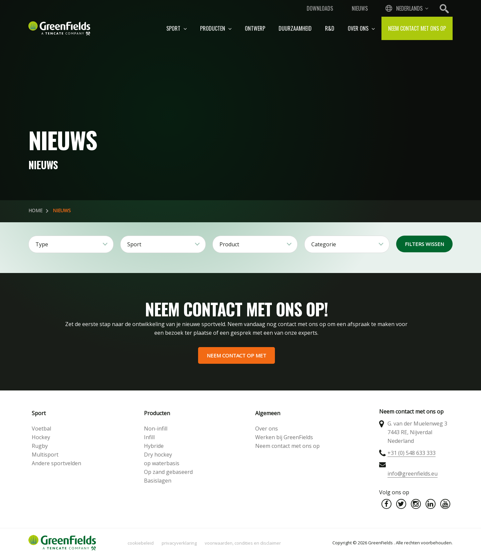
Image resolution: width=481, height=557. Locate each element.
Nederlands (409, 8)
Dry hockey (158, 454)
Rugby (40, 446)
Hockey (41, 437)
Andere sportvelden (56, 463)
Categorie (323, 244)
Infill (149, 437)
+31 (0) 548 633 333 (411, 453)
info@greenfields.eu (412, 473)
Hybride (154, 446)
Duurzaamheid (295, 28)
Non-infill (155, 428)
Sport (176, 28)
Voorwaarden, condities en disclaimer (243, 543)
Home (35, 210)
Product (229, 244)
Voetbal (41, 428)
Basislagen (157, 480)
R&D (329, 28)
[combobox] (406, 8)
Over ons (361, 28)
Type (41, 244)
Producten (215, 28)
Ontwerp (255, 28)
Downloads (320, 8)
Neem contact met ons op (417, 28)
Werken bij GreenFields (284, 437)
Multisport (45, 454)
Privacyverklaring (179, 543)
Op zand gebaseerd (168, 472)
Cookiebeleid (141, 543)
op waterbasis (161, 463)
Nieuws (360, 8)
